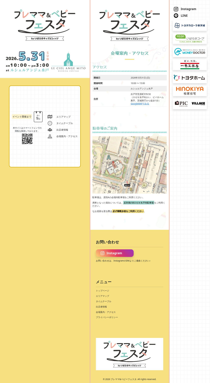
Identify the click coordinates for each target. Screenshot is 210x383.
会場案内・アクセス (106, 312)
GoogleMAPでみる (140, 103)
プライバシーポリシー (107, 317)
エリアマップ (102, 296)
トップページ (102, 290)
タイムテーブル (103, 301)
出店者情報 (101, 306)
